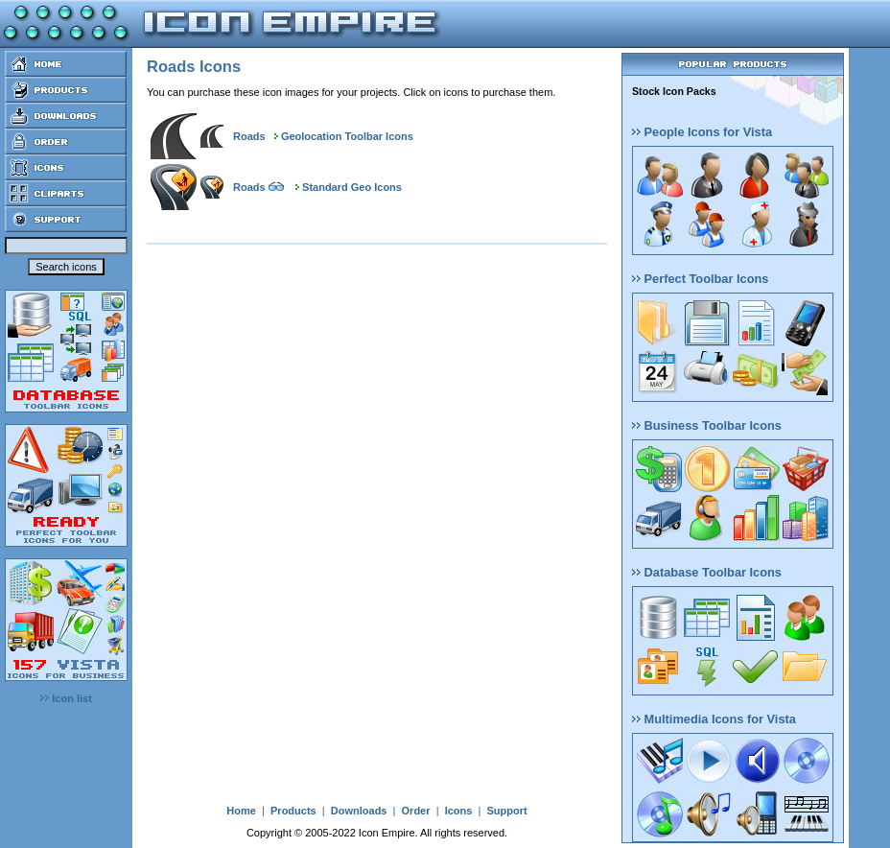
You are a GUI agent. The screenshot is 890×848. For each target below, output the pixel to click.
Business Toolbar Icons (707, 425)
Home (241, 810)
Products (293, 810)
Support (506, 810)
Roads (249, 136)
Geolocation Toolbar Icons (347, 136)
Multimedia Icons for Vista (714, 719)
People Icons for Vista (702, 132)
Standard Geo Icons (352, 187)
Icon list (66, 698)
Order (416, 810)
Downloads (359, 810)
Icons (459, 810)
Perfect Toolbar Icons (700, 278)
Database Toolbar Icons (707, 572)
